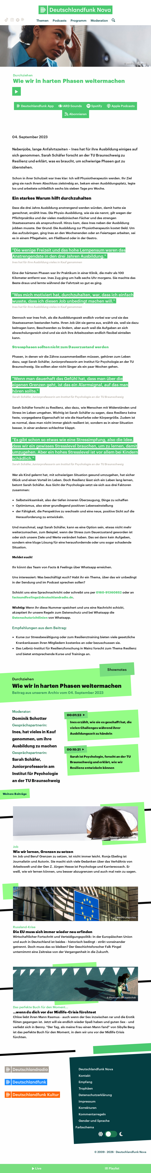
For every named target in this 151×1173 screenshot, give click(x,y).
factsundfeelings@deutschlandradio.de (42, 597)
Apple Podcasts (121, 106)
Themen (42, 20)
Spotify (94, 106)
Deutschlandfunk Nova (96, 1069)
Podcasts (59, 20)
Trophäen (86, 1088)
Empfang (85, 1082)
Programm (79, 20)
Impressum (87, 1101)
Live (38, 1168)
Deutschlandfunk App (35, 106)
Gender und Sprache (94, 1120)
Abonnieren (75, 114)
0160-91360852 (109, 592)
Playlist (114, 1168)
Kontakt (84, 1075)
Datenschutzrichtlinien (30, 617)
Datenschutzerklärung (95, 1095)
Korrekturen (88, 1107)
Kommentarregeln (92, 1114)
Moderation (99, 20)
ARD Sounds (70, 106)
